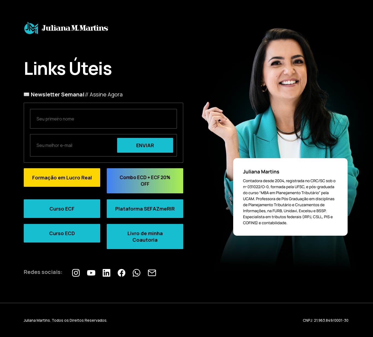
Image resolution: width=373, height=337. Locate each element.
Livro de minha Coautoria (145, 236)
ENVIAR (145, 145)
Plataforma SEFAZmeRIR (145, 208)
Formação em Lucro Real (62, 177)
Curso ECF (62, 208)
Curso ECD (62, 233)
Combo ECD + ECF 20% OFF (145, 180)
